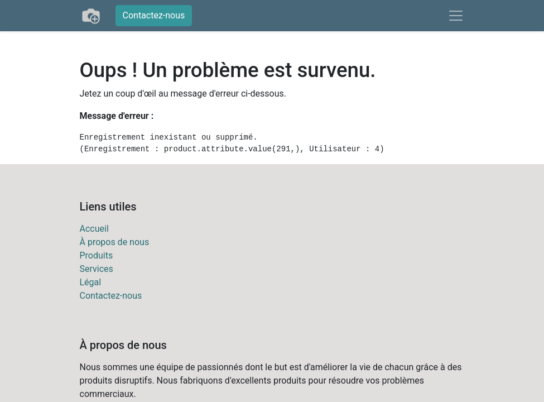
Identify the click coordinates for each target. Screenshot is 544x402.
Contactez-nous (154, 15)
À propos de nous (115, 242)
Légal (91, 282)
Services (96, 269)
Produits (96, 255)
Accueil (94, 228)
